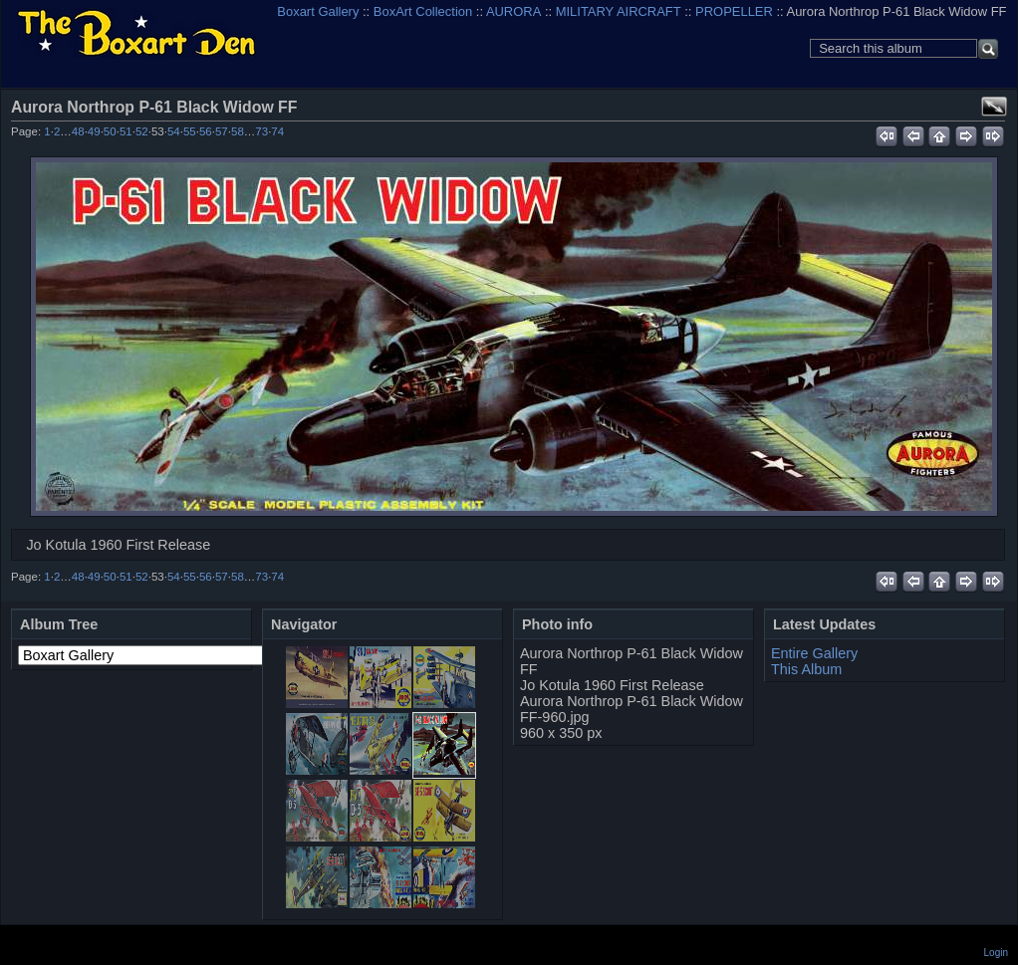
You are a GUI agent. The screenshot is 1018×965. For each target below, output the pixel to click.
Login (996, 952)
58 (237, 131)
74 (277, 131)
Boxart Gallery (318, 11)
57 (221, 131)
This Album (806, 669)
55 (189, 131)
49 (94, 131)
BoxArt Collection (423, 11)
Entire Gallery (814, 653)
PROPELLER (734, 11)
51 (126, 131)
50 (110, 131)
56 (205, 131)
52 (141, 131)
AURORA (513, 11)
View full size (994, 107)
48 (78, 131)
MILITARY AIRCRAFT (618, 11)
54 (173, 131)
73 (261, 131)
